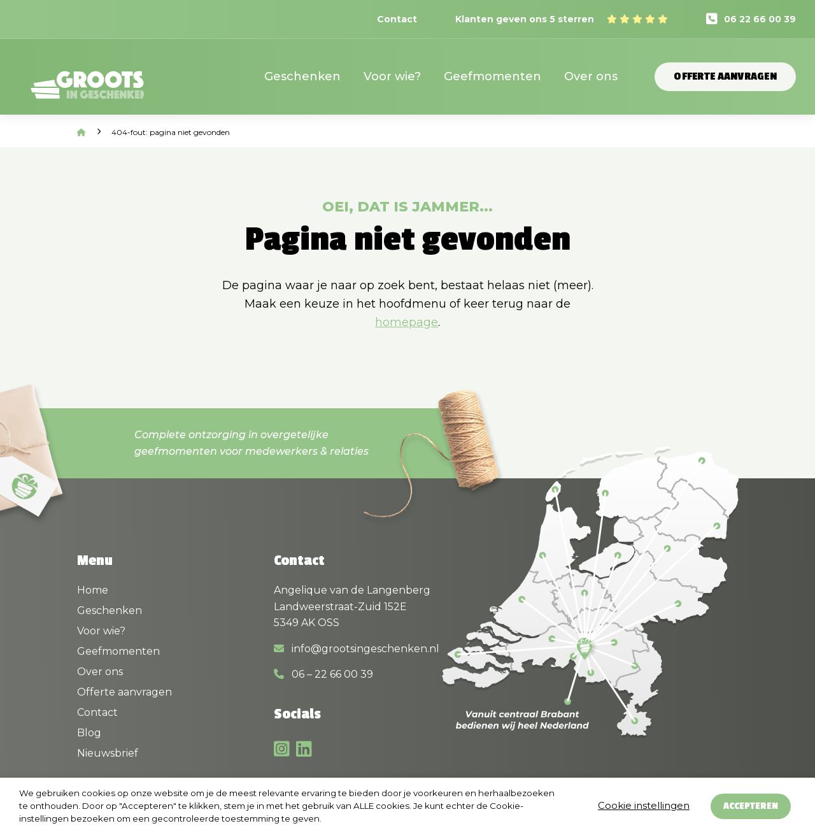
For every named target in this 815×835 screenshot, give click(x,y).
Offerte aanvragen (725, 76)
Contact (397, 19)
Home (92, 590)
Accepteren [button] (750, 806)
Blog (89, 733)
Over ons (591, 76)
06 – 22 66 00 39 (323, 674)
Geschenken (302, 76)
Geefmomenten (492, 76)
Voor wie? (392, 76)
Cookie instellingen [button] (644, 805)
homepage (406, 322)
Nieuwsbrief (107, 753)
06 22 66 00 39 (760, 19)
